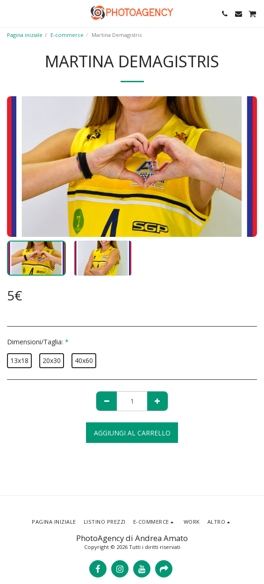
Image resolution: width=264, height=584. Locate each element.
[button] (10, 13)
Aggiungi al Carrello (132, 432)
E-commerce (67, 34)
